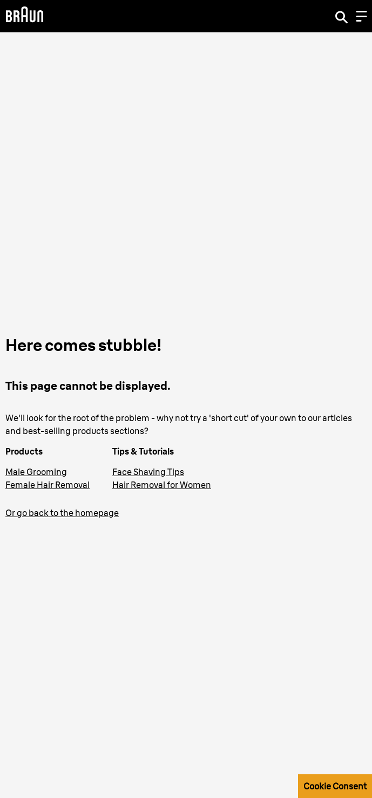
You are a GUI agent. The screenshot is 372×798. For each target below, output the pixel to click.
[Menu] (361, 16)
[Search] (341, 16)
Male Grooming (36, 471)
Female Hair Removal (47, 484)
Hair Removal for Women (161, 484)
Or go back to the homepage (62, 512)
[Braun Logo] (24, 15)
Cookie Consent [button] (335, 786)
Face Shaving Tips (148, 471)
